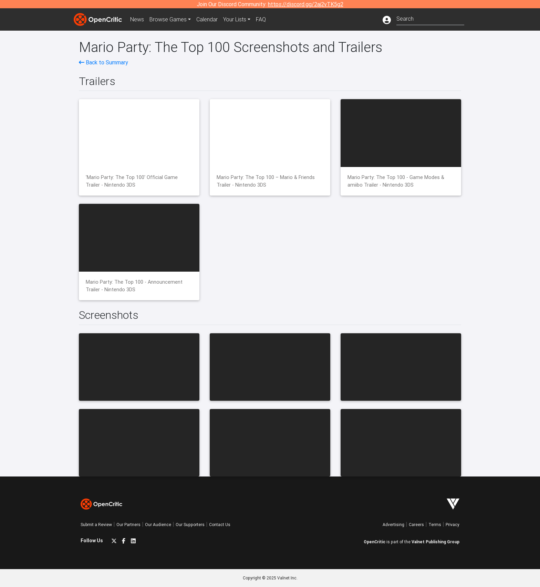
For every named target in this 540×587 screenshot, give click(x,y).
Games (168, 19)
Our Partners (128, 524)
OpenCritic (374, 541)
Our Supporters (190, 524)
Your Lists (234, 19)
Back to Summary (103, 62)
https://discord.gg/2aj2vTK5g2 (305, 4)
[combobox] (430, 18)
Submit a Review (96, 524)
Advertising (393, 524)
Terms (434, 524)
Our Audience (158, 524)
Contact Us (219, 524)
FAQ (261, 19)
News (137, 19)
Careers (416, 524)
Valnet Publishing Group (435, 541)
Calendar (207, 19)
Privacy (452, 524)
